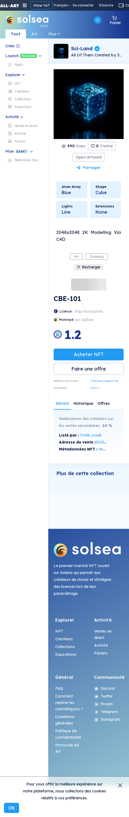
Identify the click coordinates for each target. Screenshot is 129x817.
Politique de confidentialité (68, 734)
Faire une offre (88, 369)
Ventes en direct (103, 634)
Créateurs (64, 639)
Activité (101, 645)
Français (61, 5)
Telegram (106, 711)
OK (11, 808)
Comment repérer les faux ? (105, 384)
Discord (104, 688)
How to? (42, 5)
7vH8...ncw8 (90, 435)
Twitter (103, 696)
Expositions (65, 654)
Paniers (101, 653)
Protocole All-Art (67, 748)
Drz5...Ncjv (105, 442)
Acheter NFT (89, 354)
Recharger (89, 267)
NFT (59, 631)
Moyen (103, 704)
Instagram (107, 719)
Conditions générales (64, 720)
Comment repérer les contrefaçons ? (69, 702)
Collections (65, 646)
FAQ (59, 688)
